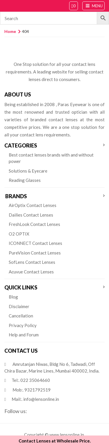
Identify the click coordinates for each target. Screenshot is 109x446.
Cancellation (21, 315)
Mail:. (35, 399)
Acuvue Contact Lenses (31, 271)
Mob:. (31, 389)
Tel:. (31, 380)
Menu (93, 6)
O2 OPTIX (19, 233)
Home (10, 31)
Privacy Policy (23, 325)
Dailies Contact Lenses (31, 214)
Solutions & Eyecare (28, 170)
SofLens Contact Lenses (32, 262)
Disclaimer (19, 306)
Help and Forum (24, 334)
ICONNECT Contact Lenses (35, 243)
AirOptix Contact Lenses (32, 205)
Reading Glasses (25, 180)
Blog (13, 296)
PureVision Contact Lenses (35, 252)
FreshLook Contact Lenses (34, 224)
